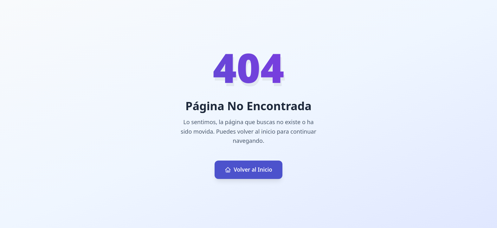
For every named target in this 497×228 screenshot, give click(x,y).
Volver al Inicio (248, 169)
